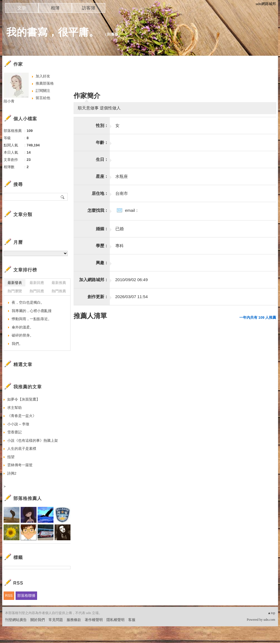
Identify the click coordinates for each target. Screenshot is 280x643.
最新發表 (15, 283)
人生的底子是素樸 (21, 448)
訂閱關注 (43, 91)
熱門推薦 (59, 291)
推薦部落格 (45, 83)
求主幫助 (14, 408)
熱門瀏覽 (15, 291)
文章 (21, 8)
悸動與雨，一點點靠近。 (32, 319)
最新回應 (37, 283)
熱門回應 (37, 291)
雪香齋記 (14, 432)
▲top (271, 613)
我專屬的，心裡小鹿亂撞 (32, 311)
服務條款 (74, 620)
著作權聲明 (94, 620)
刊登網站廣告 (16, 620)
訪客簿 (88, 8)
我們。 (17, 344)
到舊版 (113, 34)
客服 (131, 620)
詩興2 (11, 473)
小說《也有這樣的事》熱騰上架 (32, 440)
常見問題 (55, 620)
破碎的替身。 (22, 335)
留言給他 (43, 98)
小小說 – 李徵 (18, 424)
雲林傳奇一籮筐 (20, 465)
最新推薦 (59, 283)
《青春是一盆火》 (21, 416)
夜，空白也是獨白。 (28, 302)
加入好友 (43, 76)
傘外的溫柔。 (22, 327)
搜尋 (63, 197)
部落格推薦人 (27, 498)
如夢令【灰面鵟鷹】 (23, 399)
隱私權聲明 (115, 620)
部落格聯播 (26, 595)
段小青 (9, 101)
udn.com (269, 620)
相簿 (55, 8)
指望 (10, 457)
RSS (9, 595)
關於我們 (37, 620)
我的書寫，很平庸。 (52, 32)
